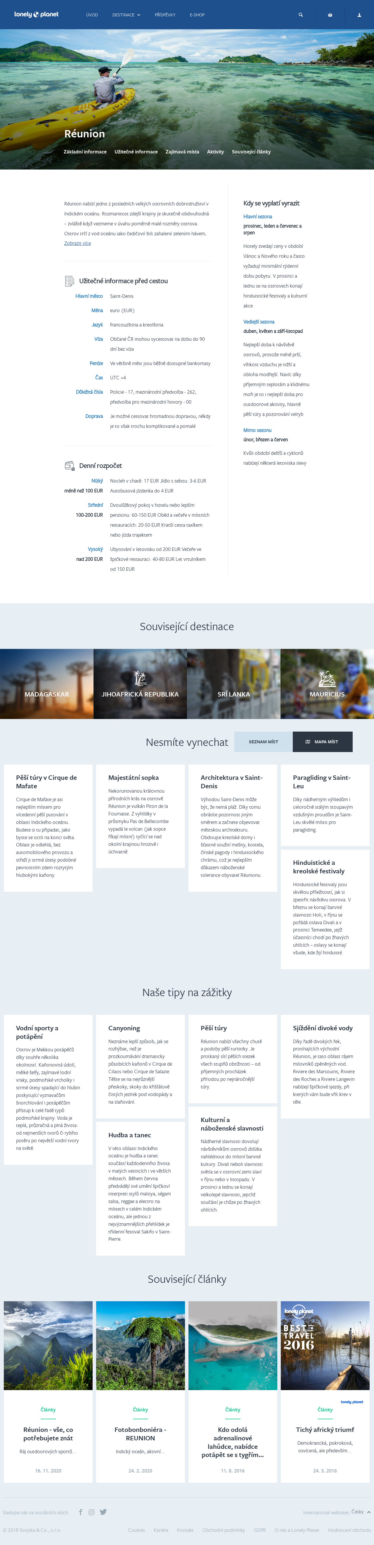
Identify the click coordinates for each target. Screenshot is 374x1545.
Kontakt (185, 1530)
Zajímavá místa (182, 151)
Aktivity (215, 151)
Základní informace (85, 151)
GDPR (260, 1530)
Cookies (136, 1530)
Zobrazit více (77, 243)
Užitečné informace (136, 151)
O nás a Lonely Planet (297, 1530)
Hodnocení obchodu (349, 1530)
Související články (251, 151)
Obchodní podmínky (223, 1530)
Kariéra (161, 1530)
